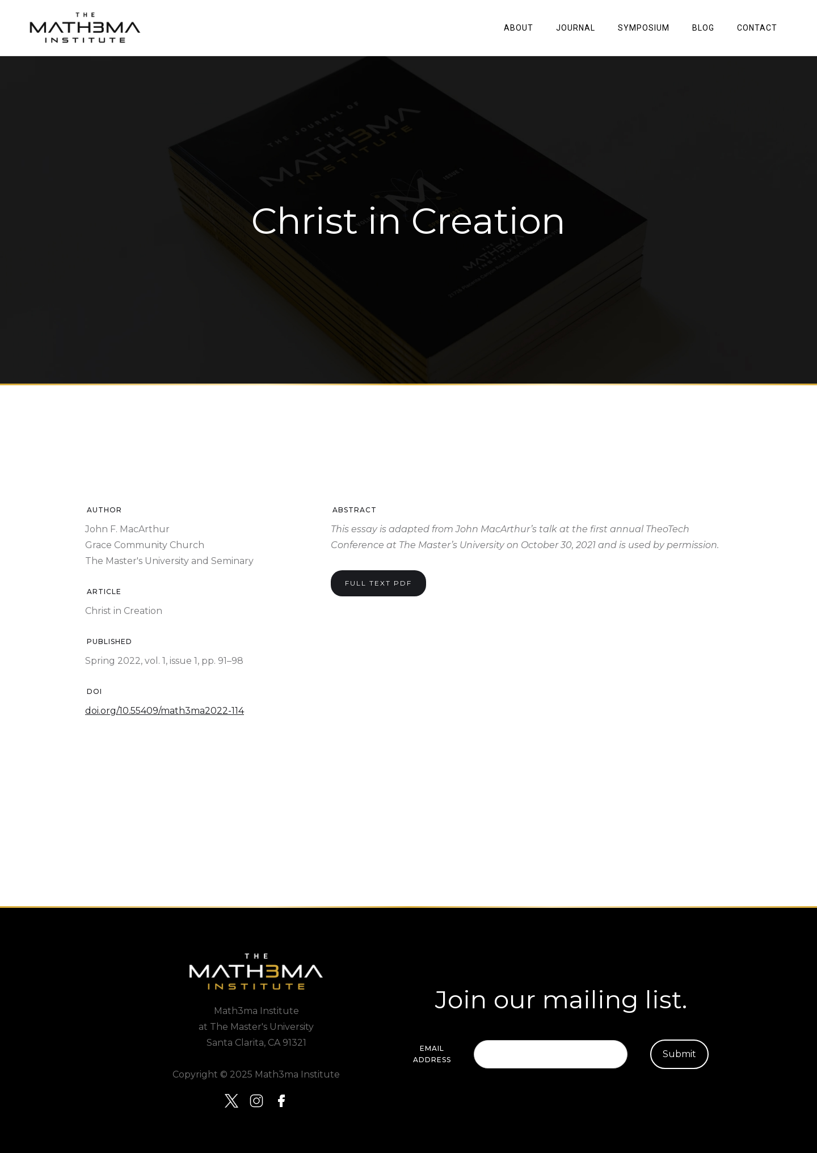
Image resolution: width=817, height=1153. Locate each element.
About (518, 27)
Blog (703, 27)
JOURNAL (575, 27)
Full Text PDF (378, 583)
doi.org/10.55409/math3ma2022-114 (164, 710)
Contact (757, 27)
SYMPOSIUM (643, 27)
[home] (85, 27)
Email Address (432, 1054)
